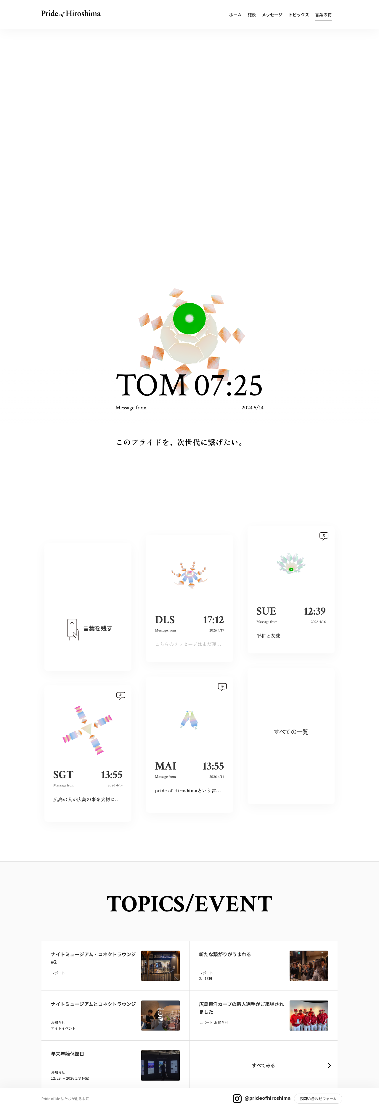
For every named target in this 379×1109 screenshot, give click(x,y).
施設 (252, 14)
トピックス (298, 14)
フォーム (329, 1098)
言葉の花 (323, 14)
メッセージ (272, 14)
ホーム (235, 14)
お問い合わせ (310, 1098)
